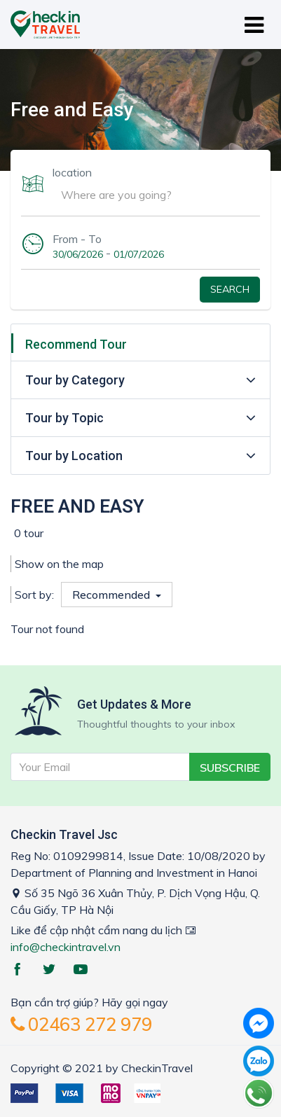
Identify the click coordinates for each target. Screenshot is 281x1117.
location (72, 172)
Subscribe (230, 768)
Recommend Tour (76, 344)
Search (229, 289)
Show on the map (59, 564)
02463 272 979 (81, 1024)
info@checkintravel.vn (66, 947)
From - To (77, 239)
